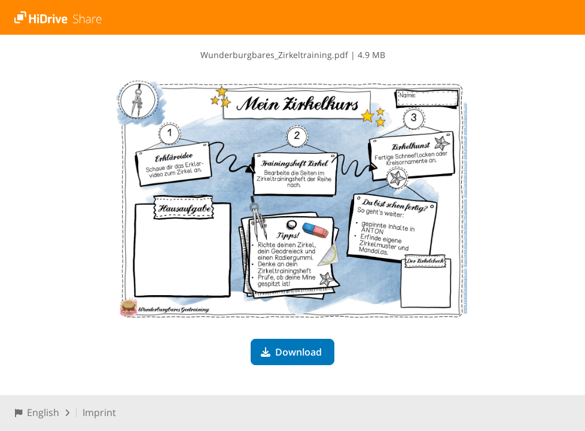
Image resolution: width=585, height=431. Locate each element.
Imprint (99, 412)
